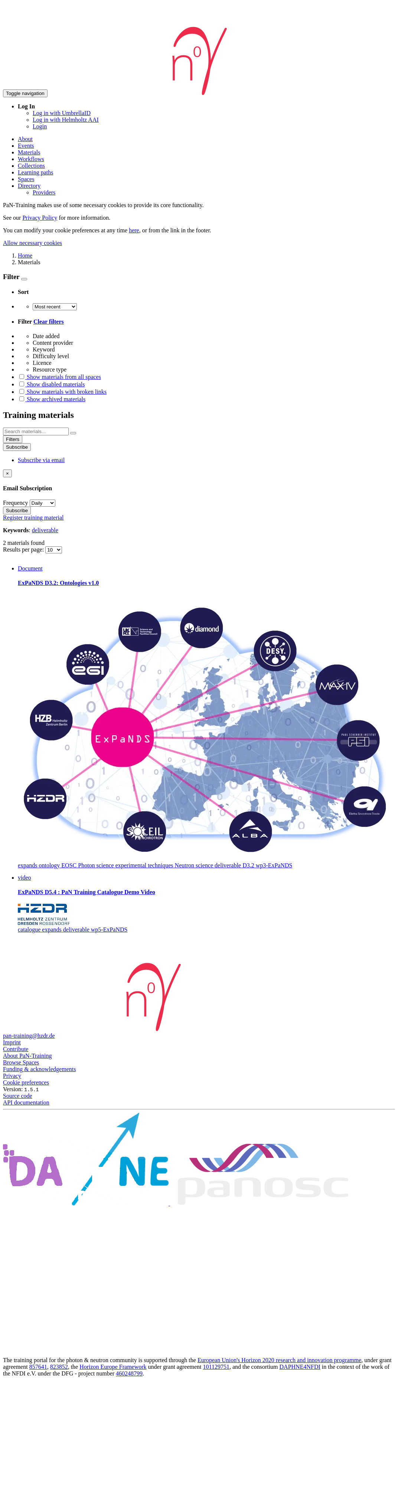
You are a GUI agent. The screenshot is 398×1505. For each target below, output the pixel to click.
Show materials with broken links (62, 392)
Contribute (15, 1049)
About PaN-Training (27, 1056)
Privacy (12, 1076)
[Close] (7, 473)
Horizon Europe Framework (112, 1367)
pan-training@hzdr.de (29, 1036)
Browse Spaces (21, 1062)
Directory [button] (29, 186)
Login (40, 126)
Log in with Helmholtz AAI (66, 120)
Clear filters (48, 321)
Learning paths (35, 172)
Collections (31, 166)
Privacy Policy (39, 218)
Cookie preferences (26, 1082)
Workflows (31, 159)
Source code (17, 1096)
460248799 (129, 1373)
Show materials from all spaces (59, 377)
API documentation (26, 1102)
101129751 (216, 1367)
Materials (29, 152)
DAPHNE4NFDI (300, 1367)
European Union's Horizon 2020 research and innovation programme (279, 1360)
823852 (59, 1367)
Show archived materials (51, 399)
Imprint (12, 1042)
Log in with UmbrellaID (62, 113)
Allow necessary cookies (32, 243)
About (25, 139)
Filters (12, 439)
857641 (38, 1367)
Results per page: (24, 549)
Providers (44, 192)
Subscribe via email (41, 460)
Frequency (15, 503)
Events (26, 146)
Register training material (33, 517)
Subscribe (17, 447)
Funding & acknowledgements (39, 1069)
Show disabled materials (51, 384)
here (134, 230)
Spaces (26, 179)
